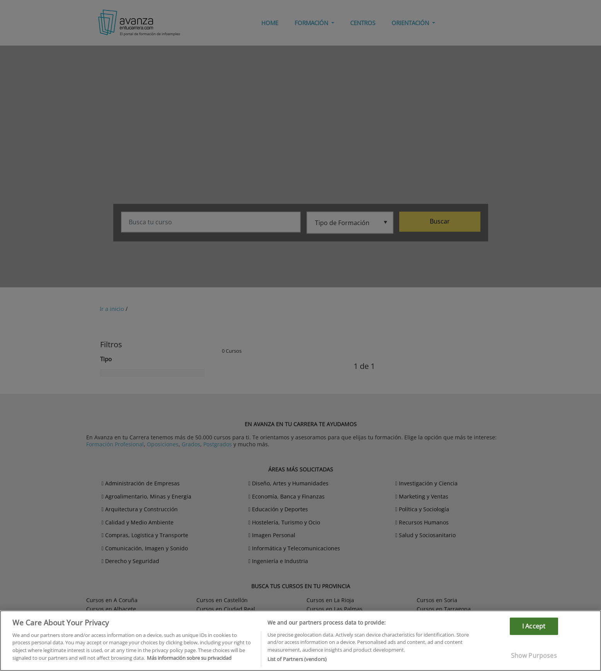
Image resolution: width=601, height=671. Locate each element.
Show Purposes (534, 655)
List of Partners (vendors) (297, 659)
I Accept (533, 625)
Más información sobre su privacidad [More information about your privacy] (189, 657)
